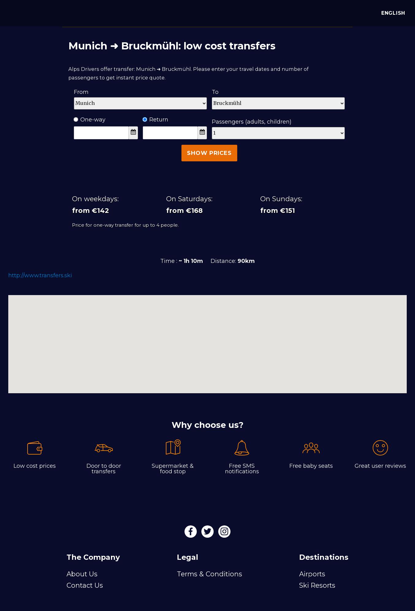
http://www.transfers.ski (40, 275)
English (392, 13)
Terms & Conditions (209, 574)
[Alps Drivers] (13, 12)
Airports (312, 574)
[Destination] (278, 103)
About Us (82, 574)
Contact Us (85, 585)
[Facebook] (191, 533)
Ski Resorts (317, 585)
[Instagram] (224, 533)
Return (155, 119)
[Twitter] (208, 533)
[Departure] (140, 103)
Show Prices (209, 153)
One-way (89, 119)
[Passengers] (278, 133)
